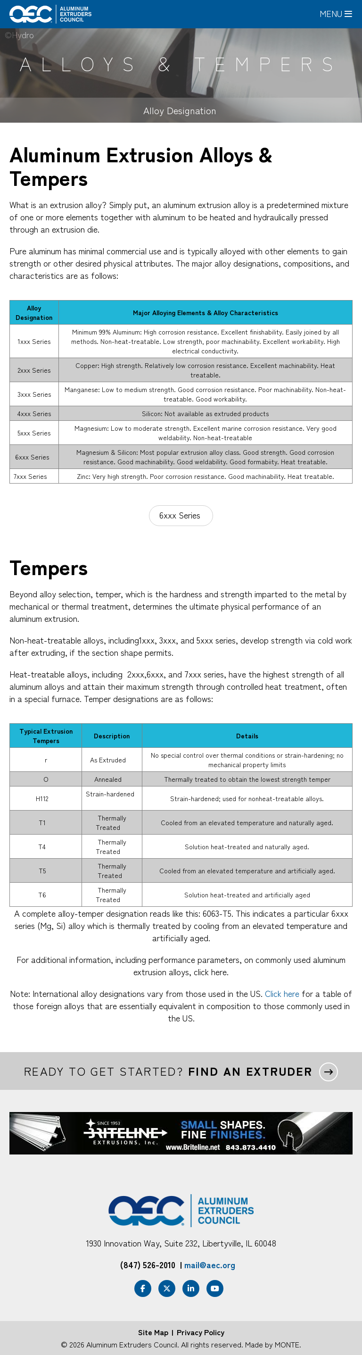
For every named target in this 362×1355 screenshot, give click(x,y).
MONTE (287, 1344)
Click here (282, 993)
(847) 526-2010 (147, 1264)
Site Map (153, 1332)
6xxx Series (181, 515)
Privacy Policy (200, 1332)
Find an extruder (250, 1071)
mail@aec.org (209, 1264)
